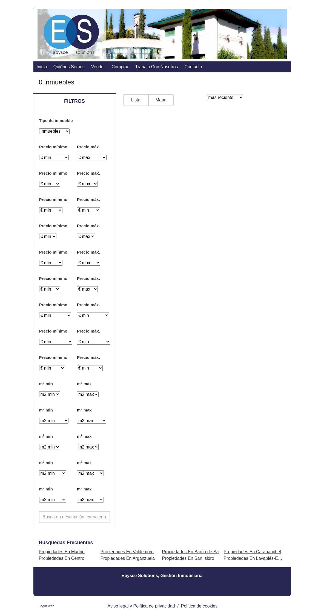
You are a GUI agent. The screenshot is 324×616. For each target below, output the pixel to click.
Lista (136, 100)
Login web (46, 606)
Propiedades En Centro (61, 558)
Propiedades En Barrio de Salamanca (199, 551)
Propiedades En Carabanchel (252, 551)
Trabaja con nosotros (156, 66)
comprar (119, 66)
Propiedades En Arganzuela (128, 558)
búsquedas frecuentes (66, 542)
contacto (193, 66)
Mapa (161, 100)
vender (98, 66)
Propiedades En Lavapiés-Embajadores (262, 558)
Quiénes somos (69, 66)
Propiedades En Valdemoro (127, 551)
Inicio (42, 66)
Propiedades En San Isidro (188, 558)
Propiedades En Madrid (62, 551)
